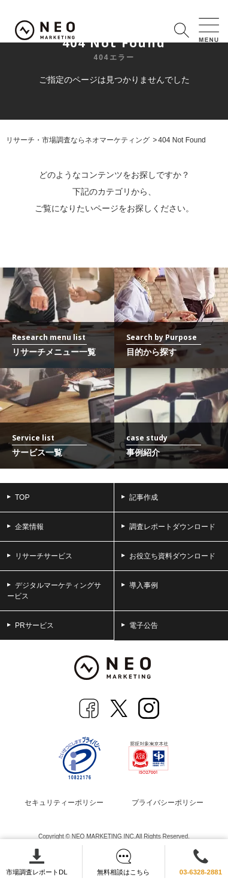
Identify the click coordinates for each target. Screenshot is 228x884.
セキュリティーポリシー (64, 802)
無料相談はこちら (123, 862)
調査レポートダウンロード (168, 526)
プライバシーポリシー (167, 802)
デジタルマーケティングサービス (54, 590)
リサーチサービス (39, 556)
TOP (18, 497)
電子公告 (139, 625)
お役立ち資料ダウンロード (168, 556)
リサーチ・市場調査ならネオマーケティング (78, 140)
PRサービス (30, 625)
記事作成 (139, 497)
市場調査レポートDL (37, 862)
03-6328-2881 (201, 862)
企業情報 (25, 526)
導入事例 (139, 585)
